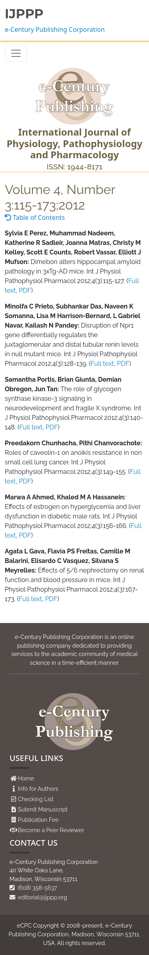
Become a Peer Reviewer (51, 830)
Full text (102, 363)
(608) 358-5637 (33, 887)
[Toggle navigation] (16, 53)
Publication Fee (38, 819)
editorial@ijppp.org (38, 897)
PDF (25, 290)
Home (26, 778)
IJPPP (24, 13)
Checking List (36, 799)
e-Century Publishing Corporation (55, 29)
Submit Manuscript (43, 809)
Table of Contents (35, 217)
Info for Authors (38, 788)
